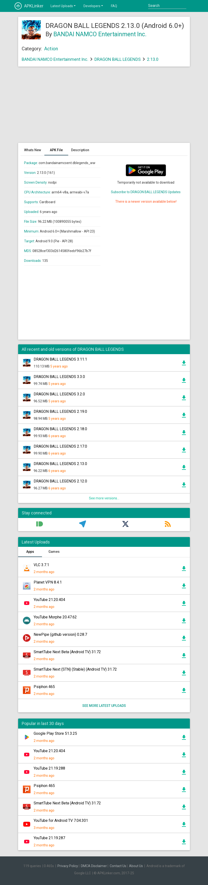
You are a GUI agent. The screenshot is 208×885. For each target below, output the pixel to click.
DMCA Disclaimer (94, 866)
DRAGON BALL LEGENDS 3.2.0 (59, 394)
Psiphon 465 (44, 686)
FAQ (114, 6)
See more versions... (104, 498)
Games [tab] (54, 552)
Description (80, 150)
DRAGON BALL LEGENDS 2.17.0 (60, 446)
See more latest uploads (104, 706)
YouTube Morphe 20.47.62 (55, 617)
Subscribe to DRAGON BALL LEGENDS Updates (146, 192)
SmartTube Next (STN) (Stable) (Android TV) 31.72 (75, 669)
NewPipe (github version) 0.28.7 (60, 634)
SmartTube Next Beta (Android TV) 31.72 (67, 652)
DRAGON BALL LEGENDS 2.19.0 (60, 411)
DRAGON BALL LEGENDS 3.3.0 (59, 376)
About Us (136, 866)
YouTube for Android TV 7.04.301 (61, 820)
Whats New (32, 150)
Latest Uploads (63, 6)
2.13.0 (152, 59)
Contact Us (118, 866)
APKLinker (29, 6)
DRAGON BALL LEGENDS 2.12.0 (60, 481)
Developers (93, 6)
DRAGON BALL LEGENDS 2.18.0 (60, 429)
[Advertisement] (104, 107)
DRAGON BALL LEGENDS (117, 59)
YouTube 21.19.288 (49, 768)
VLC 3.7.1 (41, 565)
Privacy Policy (67, 866)
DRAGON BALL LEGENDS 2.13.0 (60, 463)
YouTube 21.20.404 (49, 599)
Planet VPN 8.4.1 (48, 582)
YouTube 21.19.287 (49, 838)
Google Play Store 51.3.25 (55, 733)
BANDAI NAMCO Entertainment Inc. (99, 34)
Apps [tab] (30, 552)
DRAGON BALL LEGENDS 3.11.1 (60, 359)
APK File (56, 150)
